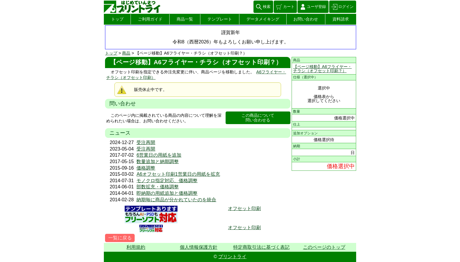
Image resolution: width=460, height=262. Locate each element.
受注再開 (145, 142)
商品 (126, 53)
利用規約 (135, 247)
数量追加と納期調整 (157, 161)
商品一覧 (185, 19)
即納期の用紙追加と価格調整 (166, 193)
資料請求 (340, 19)
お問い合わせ (305, 19)
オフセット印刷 (244, 208)
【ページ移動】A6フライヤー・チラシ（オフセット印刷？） (322, 68)
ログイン (346, 6)
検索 (266, 6)
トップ (117, 19)
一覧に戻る (120, 237)
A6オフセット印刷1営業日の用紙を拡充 (178, 174)
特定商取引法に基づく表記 (261, 247)
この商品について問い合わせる (257, 118)
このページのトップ (324, 247)
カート (289, 6)
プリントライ (232, 256)
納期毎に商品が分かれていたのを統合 (176, 199)
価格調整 (145, 167)
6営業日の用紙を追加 (158, 155)
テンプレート (219, 19)
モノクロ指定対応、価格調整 (166, 180)
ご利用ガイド (150, 19)
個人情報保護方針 (198, 247)
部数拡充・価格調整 (157, 186)
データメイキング (262, 19)
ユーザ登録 (316, 6)
